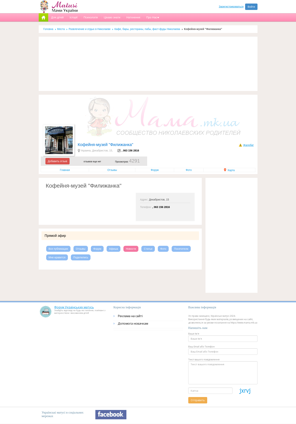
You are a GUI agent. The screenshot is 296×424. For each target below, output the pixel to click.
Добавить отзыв (57, 161)
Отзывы (112, 169)
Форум (155, 169)
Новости (131, 248)
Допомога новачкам (133, 323)
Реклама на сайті (130, 316)
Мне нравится (57, 257)
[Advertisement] (148, 64)
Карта (229, 170)
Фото (189, 169)
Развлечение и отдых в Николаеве (90, 29)
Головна (48, 29)
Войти (251, 6)
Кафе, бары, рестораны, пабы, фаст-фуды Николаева (147, 29)
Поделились (80, 257)
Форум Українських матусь (74, 307)
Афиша (113, 248)
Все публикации (58, 248)
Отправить (198, 400)
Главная (65, 169)
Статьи (148, 248)
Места (61, 29)
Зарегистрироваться (231, 6)
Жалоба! (248, 145)
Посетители (181, 248)
